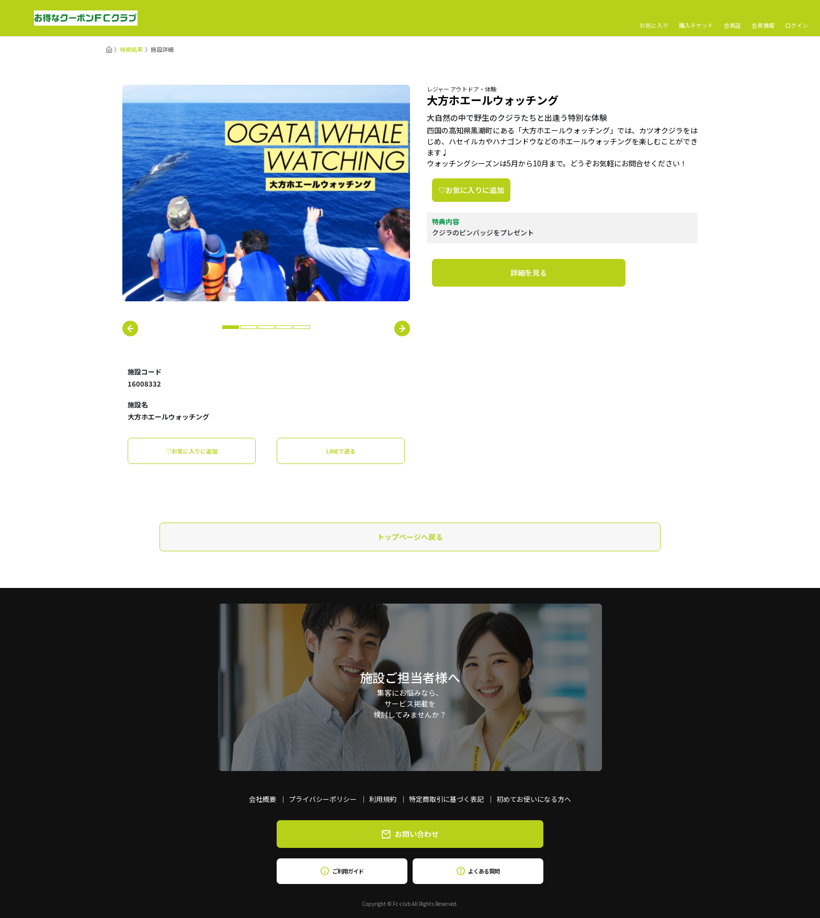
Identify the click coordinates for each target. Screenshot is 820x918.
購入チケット (696, 18)
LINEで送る (341, 451)
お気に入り (654, 18)
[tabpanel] (266, 193)
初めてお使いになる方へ (533, 799)
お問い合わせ (410, 834)
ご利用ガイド (342, 871)
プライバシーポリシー (323, 799)
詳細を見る (528, 272)
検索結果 (131, 49)
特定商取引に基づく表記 (446, 799)
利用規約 (382, 799)
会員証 (732, 18)
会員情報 (763, 18)
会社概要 (262, 799)
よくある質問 (478, 871)
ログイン (796, 18)
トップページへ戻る (410, 536)
